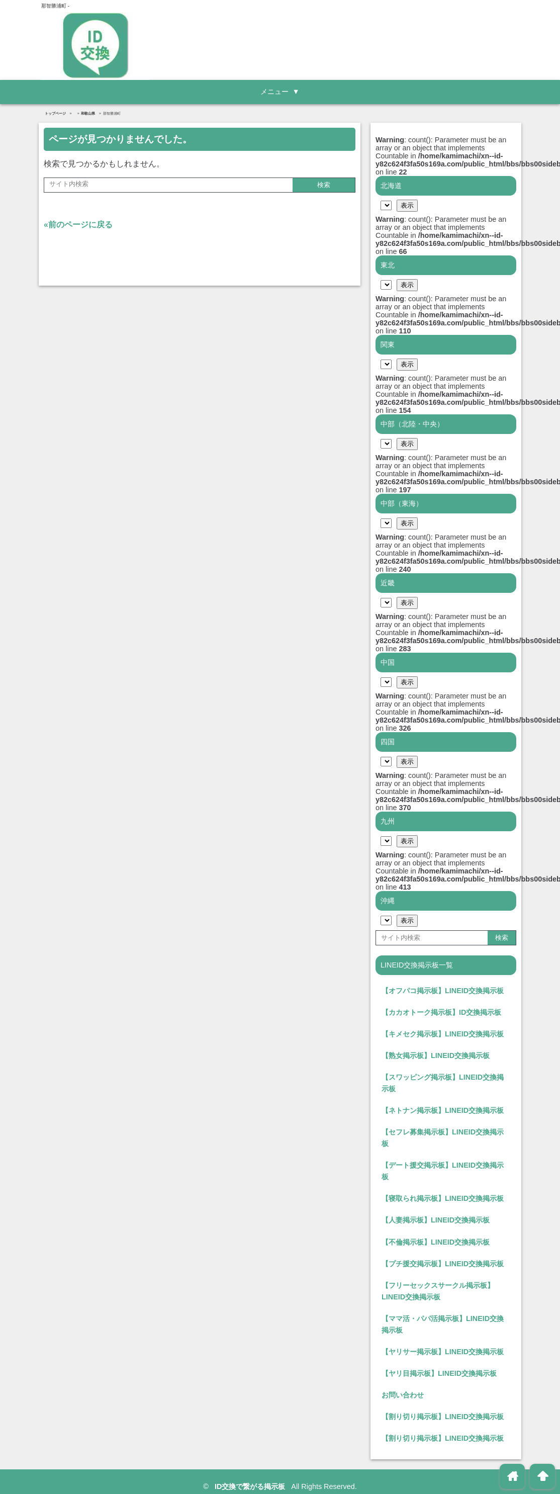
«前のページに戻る (78, 224)
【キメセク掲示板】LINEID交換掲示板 (443, 1034)
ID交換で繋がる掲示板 (251, 1486)
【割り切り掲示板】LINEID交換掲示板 (443, 1417)
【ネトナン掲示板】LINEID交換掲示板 (443, 1110)
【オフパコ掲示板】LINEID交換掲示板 (443, 991)
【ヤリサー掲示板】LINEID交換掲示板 (443, 1352)
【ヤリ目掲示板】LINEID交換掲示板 (439, 1373)
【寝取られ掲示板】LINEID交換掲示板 (443, 1198)
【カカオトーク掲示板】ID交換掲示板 (441, 1012)
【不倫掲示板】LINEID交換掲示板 (436, 1242)
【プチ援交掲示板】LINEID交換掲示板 (443, 1264)
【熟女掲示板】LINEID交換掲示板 (436, 1055)
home (512, 1476)
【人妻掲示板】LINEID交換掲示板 (436, 1220)
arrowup (542, 1476)
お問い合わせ (403, 1395)
